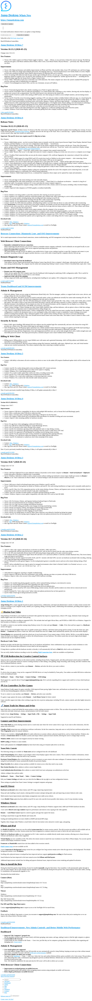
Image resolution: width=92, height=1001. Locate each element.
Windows (16, 222)
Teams (6, 984)
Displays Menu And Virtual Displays (29, 148)
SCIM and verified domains (38, 953)
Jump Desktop (16, 15)
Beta (5, 992)
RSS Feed (13, 38)
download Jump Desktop (22, 131)
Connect (6, 991)
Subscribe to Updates (7, 24)
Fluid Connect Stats (7, 846)
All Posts (7, 981)
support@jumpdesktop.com (35, 225)
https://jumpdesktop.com (12, 20)
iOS (5, 988)
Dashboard (16, 956)
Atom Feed (20, 38)
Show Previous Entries (8, 976)
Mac (11, 222)
